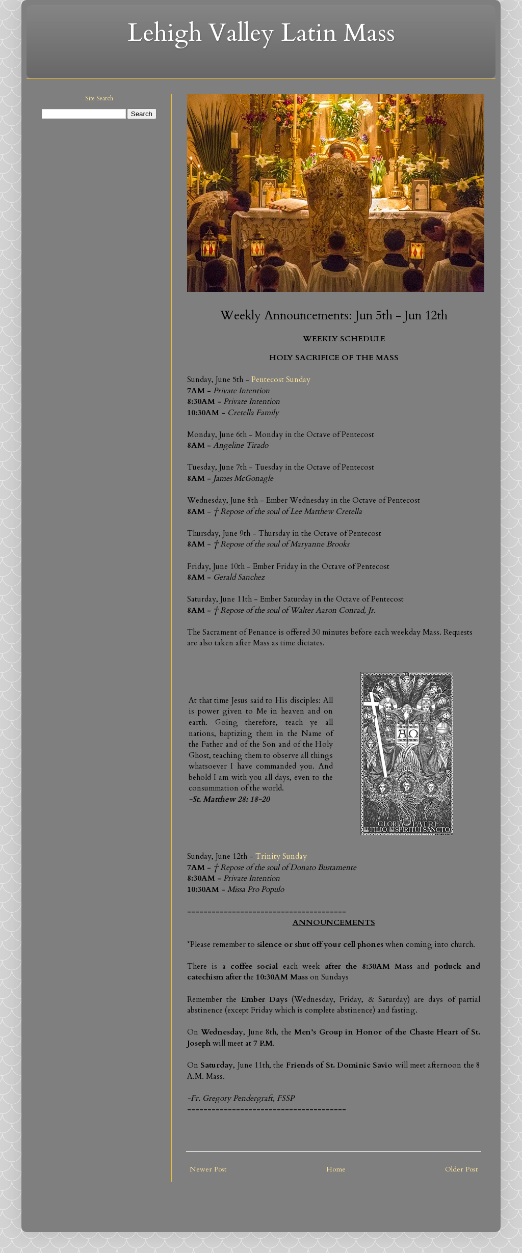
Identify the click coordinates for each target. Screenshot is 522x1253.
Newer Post (208, 1169)
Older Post (461, 1169)
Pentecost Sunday (280, 379)
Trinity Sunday (281, 856)
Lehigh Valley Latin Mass (261, 32)
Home (336, 1169)
